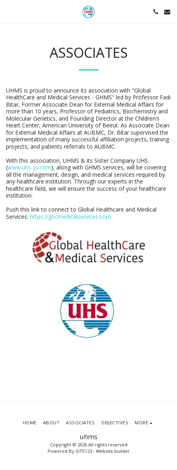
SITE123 (84, 451)
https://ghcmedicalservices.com (70, 216)
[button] (9, 11)
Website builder (113, 451)
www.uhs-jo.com (29, 167)
